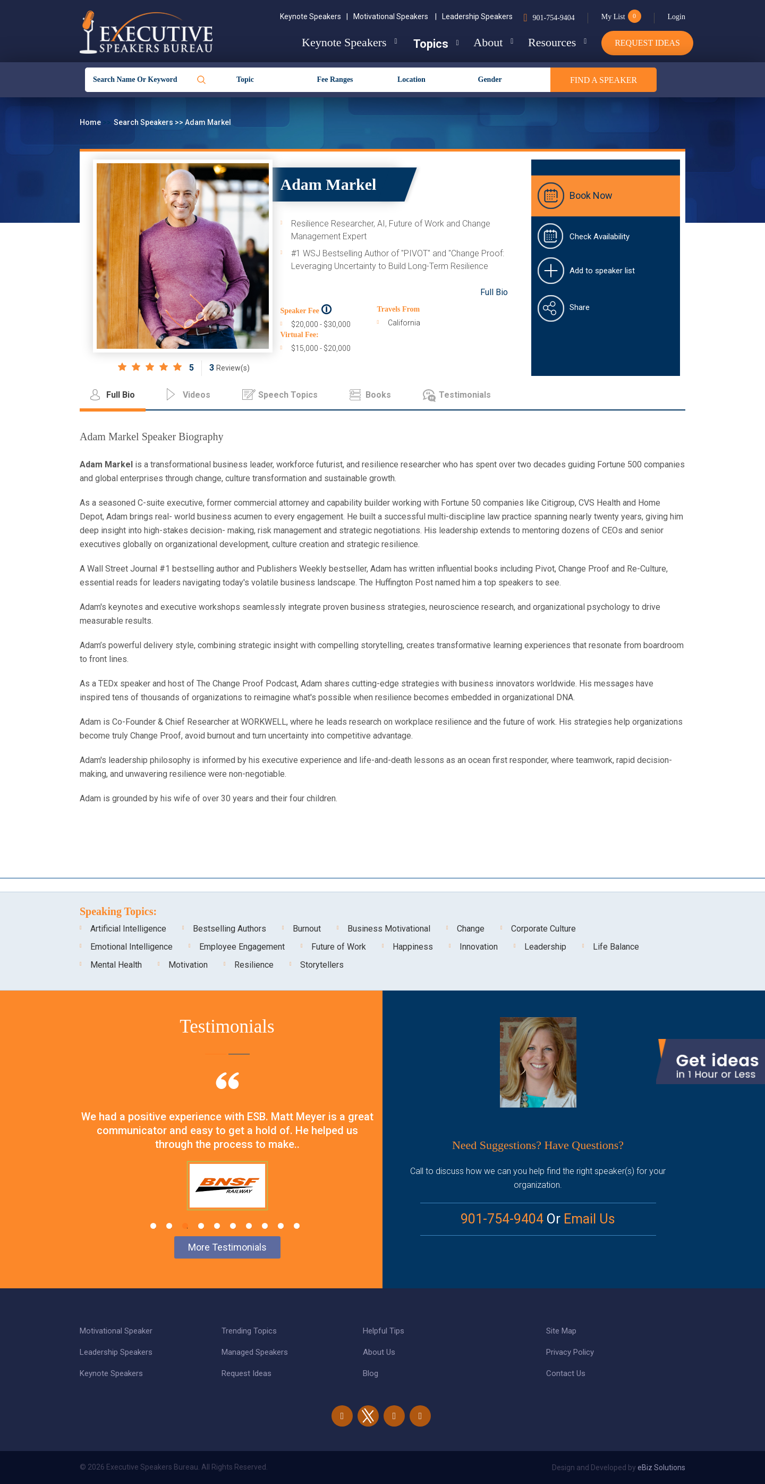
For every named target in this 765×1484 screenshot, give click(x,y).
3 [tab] (185, 1226)
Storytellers (322, 965)
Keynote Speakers (314, 16)
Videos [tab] (196, 395)
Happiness (413, 947)
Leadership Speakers (477, 16)
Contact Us (565, 1373)
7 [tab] (249, 1226)
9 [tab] (281, 1226)
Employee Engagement (242, 947)
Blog (370, 1373)
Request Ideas (647, 42)
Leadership (545, 947)
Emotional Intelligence (131, 947)
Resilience (254, 965)
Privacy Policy (570, 1352)
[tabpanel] (227, 1154)
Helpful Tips (383, 1331)
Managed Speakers (255, 1352)
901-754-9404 (553, 18)
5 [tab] (217, 1226)
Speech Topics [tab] (288, 395)
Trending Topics (249, 1331)
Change (470, 929)
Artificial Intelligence (128, 929)
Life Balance (616, 947)
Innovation (479, 947)
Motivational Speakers (395, 16)
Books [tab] (378, 395)
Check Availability (600, 236)
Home (91, 122)
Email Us (589, 1219)
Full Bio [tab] (120, 395)
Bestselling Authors (229, 929)
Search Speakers (144, 122)
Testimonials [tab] (465, 395)
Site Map (561, 1331)
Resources (551, 42)
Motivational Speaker (116, 1331)
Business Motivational (388, 929)
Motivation (188, 965)
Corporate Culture (543, 929)
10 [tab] (297, 1226)
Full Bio (494, 292)
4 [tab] (201, 1226)
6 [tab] (233, 1226)
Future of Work (338, 947)
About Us (379, 1352)
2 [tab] (169, 1226)
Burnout (307, 929)
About (485, 42)
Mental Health (116, 965)
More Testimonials (227, 1247)
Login (676, 17)
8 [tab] (265, 1226)
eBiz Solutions (661, 1467)
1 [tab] (153, 1226)
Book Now (591, 195)
